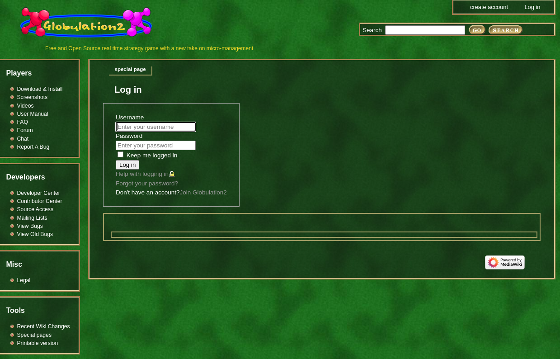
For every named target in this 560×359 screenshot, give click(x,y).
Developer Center (38, 193)
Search (372, 30)
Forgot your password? (147, 183)
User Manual (32, 114)
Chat (23, 139)
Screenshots (32, 97)
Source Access (35, 209)
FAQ (22, 122)
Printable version (37, 343)
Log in (127, 164)
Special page (130, 69)
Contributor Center (39, 201)
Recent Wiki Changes (43, 326)
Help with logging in (142, 173)
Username (130, 117)
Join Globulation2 (202, 192)
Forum (25, 130)
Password (129, 135)
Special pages (34, 335)
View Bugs (30, 226)
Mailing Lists (32, 218)
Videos (25, 106)
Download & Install (40, 89)
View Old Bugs (35, 234)
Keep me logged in (152, 155)
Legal (24, 280)
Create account (489, 7)
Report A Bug (33, 147)
